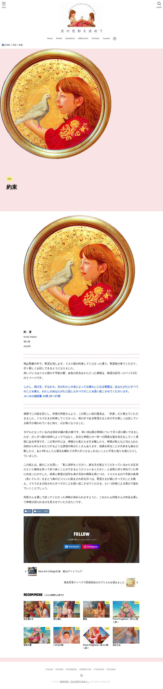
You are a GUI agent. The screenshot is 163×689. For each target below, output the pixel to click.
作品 (15, 45)
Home (50, 38)
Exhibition (70, 38)
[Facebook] (72, 546)
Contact (106, 38)
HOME (7, 45)
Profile (59, 38)
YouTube (95, 38)
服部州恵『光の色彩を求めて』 (75, 681)
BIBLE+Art (83, 38)
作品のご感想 (42, 511)
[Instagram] (114, 38)
